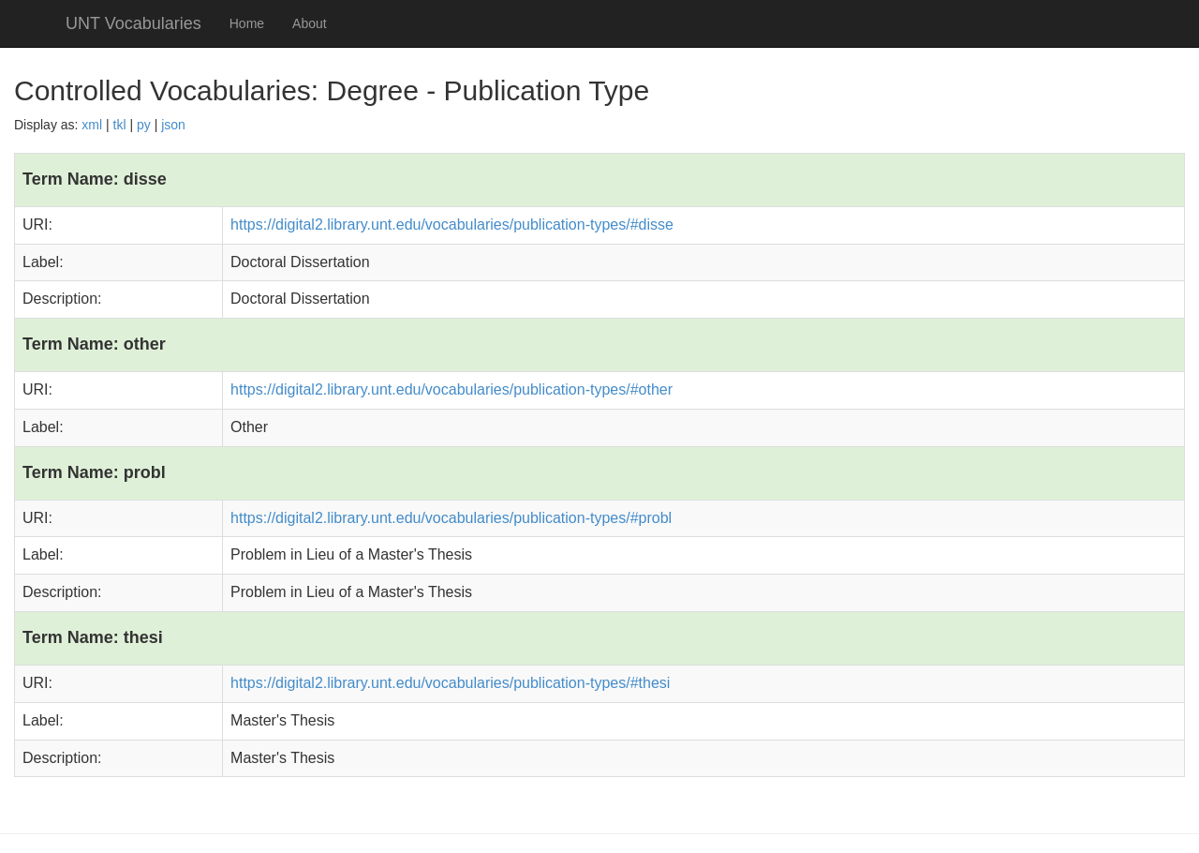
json (173, 124)
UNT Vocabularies (133, 23)
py (144, 124)
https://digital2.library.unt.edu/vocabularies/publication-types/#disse (452, 224)
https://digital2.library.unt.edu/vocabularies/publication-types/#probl (451, 518)
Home (246, 23)
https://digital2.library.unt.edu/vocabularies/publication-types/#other (451, 389)
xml (91, 124)
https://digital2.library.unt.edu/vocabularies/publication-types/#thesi (450, 683)
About (309, 23)
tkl (119, 124)
